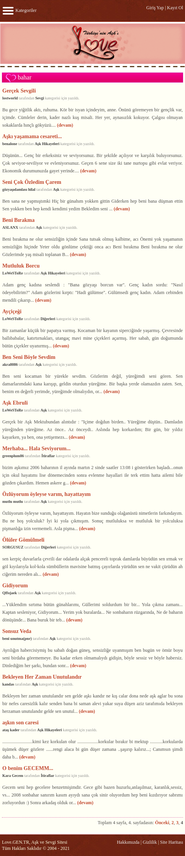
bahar (25, 77)
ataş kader (11, 730)
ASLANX (10, 227)
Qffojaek (9, 593)
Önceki (162, 822)
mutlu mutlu (12, 501)
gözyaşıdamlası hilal (18, 189)
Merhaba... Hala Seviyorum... (36, 448)
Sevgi (39, 98)
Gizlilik (150, 842)
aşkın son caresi (20, 722)
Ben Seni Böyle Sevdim (29, 357)
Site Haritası (171, 842)
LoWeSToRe (12, 273)
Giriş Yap (155, 7)
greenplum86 (13, 456)
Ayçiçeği (12, 311)
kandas (8, 684)
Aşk (56, 189)
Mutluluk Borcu (21, 266)
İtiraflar (48, 456)
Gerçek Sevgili (19, 91)
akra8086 (10, 364)
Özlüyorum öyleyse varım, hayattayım (46, 494)
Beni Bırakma (18, 220)
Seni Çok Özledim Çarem (31, 182)
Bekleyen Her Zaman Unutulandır (42, 677)
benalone (9, 144)
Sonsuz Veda (16, 631)
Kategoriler (19, 10)
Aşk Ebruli (15, 403)
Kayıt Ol (175, 7)
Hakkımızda (128, 842)
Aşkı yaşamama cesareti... (32, 136)
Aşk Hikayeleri (47, 144)
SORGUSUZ (13, 547)
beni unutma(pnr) (17, 638)
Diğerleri (47, 319)
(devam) (65, 125)
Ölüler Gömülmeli (23, 540)
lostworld (10, 98)
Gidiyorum (15, 585)
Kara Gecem (12, 775)
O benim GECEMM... (27, 768)
